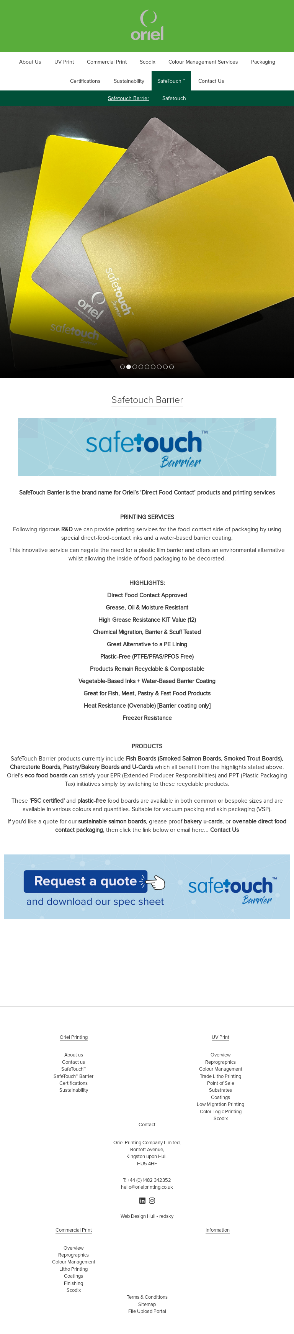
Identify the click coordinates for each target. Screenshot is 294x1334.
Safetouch (174, 98)
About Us (30, 62)
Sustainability (129, 81)
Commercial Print (107, 62)
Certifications (85, 81)
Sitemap (147, 1304)
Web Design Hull (138, 1215)
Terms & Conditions (147, 1296)
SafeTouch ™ (171, 81)
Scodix (147, 62)
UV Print (64, 62)
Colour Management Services (203, 62)
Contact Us (211, 81)
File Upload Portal (147, 1311)
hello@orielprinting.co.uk (147, 1186)
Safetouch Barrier (128, 98)
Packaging (263, 62)
